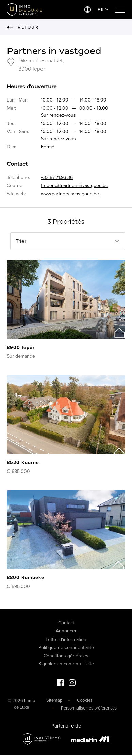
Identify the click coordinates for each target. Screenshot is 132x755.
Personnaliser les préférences (89, 708)
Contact (66, 623)
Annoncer (66, 631)
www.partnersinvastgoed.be (70, 194)
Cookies (85, 700)
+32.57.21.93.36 (57, 177)
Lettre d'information (66, 639)
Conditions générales (66, 656)
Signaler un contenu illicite (66, 664)
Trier (21, 241)
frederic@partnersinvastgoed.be (74, 185)
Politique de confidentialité (66, 647)
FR (103, 9)
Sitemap (54, 700)
